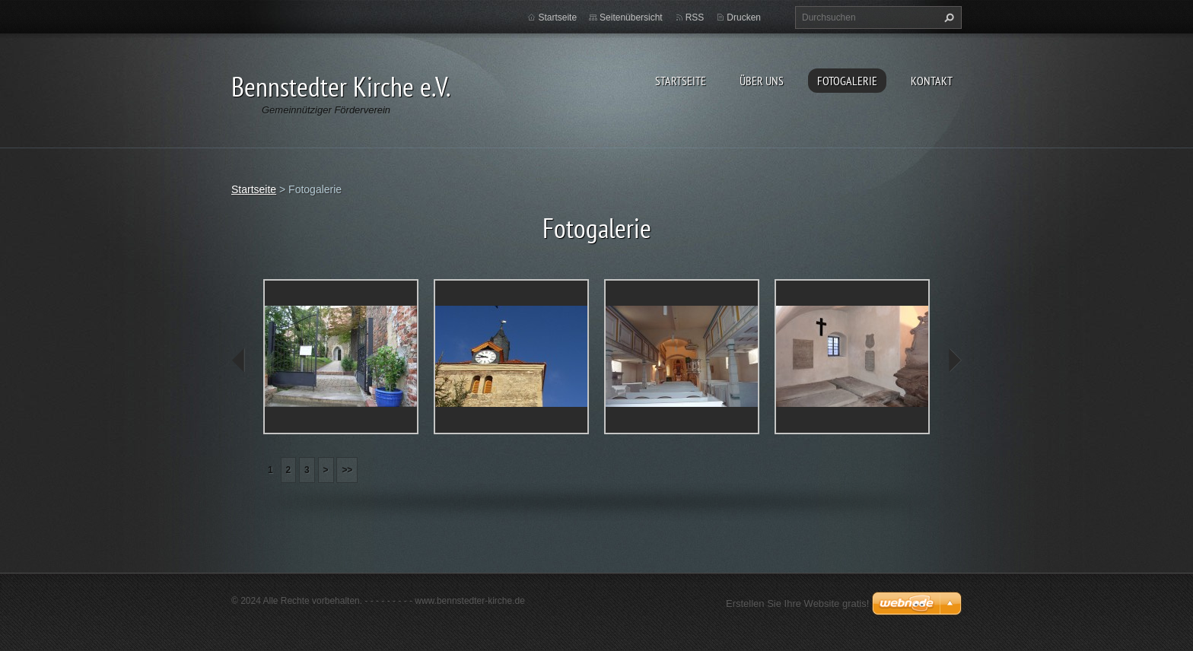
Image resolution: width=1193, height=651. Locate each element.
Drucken (744, 17)
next (954, 360)
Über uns (762, 80)
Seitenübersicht (631, 17)
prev (239, 360)
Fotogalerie (847, 80)
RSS (695, 17)
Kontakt (932, 80)
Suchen (947, 17)
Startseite (680, 80)
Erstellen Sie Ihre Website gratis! (797, 603)
